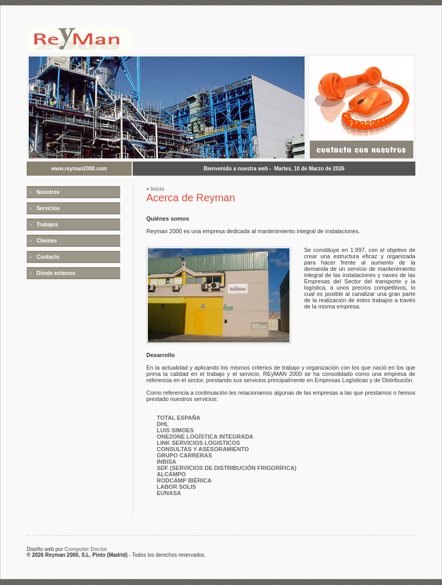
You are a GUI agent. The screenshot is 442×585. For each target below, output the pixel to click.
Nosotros (48, 192)
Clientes (47, 241)
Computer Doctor (85, 549)
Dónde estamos (56, 273)
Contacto (48, 257)
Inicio (157, 189)
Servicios (48, 208)
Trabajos (47, 224)
